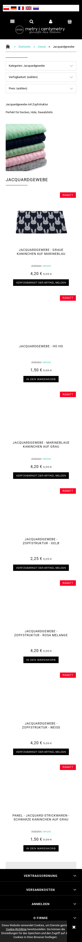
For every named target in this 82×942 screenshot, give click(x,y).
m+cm (47, 266)
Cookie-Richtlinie (16, 929)
